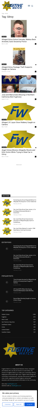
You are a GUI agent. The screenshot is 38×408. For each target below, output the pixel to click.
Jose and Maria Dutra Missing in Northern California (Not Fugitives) (18, 96)
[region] (18, 399)
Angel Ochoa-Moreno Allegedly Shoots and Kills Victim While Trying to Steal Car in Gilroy (18, 152)
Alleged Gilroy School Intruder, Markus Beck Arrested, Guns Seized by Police (19, 40)
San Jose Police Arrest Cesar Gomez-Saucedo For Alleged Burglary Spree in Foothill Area (23, 220)
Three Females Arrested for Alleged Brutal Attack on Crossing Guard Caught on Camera (24, 281)
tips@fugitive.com (12, 384)
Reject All (18, 404)
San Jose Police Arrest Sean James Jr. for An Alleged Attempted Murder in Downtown (24, 211)
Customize (8, 404)
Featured (4, 36)
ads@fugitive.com (16, 385)
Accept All (29, 404)
